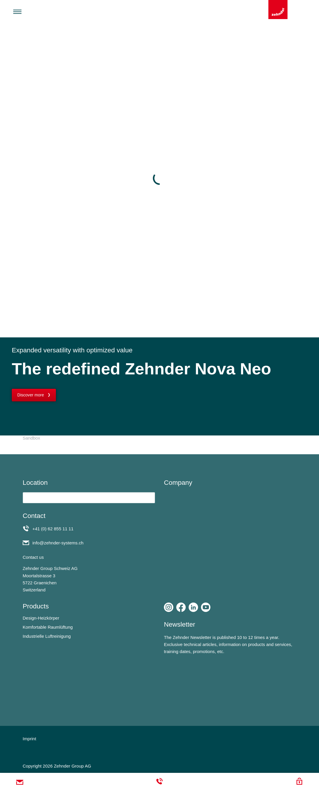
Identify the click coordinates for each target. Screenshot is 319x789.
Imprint (29, 738)
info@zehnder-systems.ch (58, 542)
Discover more (30, 395)
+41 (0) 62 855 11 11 (53, 528)
